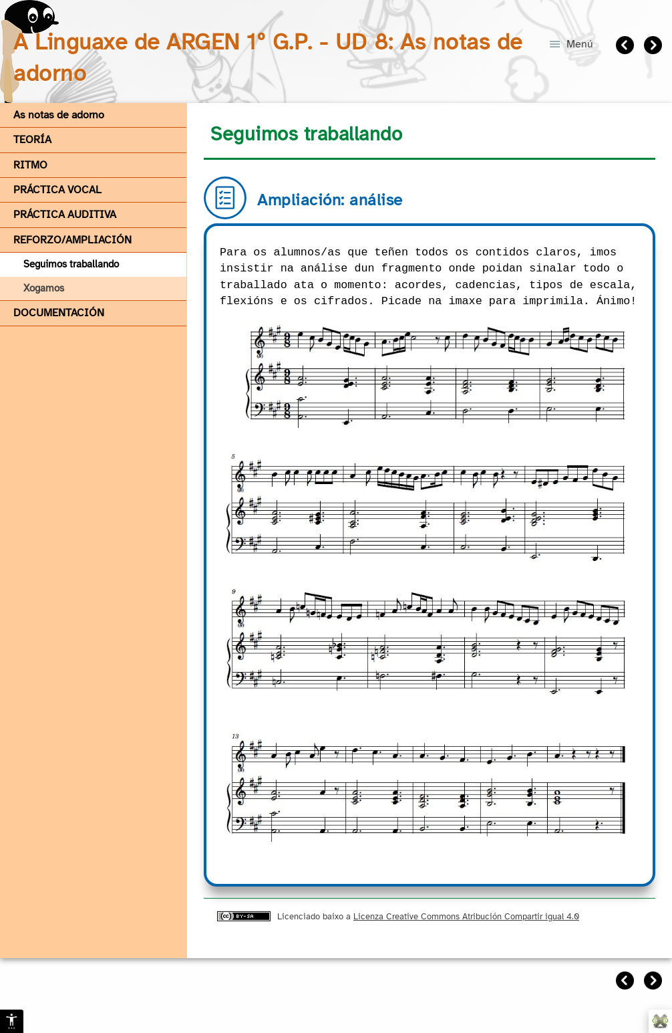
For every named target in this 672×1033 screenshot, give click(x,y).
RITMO (30, 165)
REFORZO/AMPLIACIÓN (72, 240)
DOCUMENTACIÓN (58, 313)
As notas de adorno (58, 115)
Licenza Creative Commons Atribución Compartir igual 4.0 (466, 916)
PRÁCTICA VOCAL (57, 190)
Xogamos (43, 288)
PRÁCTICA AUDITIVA (64, 214)
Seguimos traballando (71, 264)
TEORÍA (32, 139)
